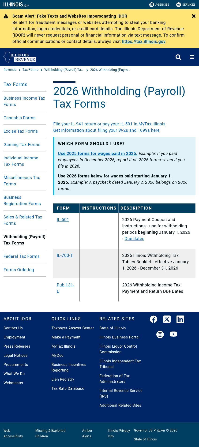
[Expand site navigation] (191, 57)
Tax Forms (15, 84)
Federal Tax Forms (22, 256)
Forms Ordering (19, 269)
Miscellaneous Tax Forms (22, 180)
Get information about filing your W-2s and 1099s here (106, 130)
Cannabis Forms (20, 117)
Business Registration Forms (22, 200)
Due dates (134, 238)
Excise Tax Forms (21, 131)
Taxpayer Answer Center (73, 328)
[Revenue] (10, 70)
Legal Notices (15, 355)
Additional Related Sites (120, 405)
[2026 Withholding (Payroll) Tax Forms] (110, 70)
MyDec (58, 355)
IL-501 (63, 219)
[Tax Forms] (31, 70)
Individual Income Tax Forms (21, 161)
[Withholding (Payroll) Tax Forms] (64, 70)
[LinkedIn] (180, 320)
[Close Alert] (193, 16)
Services (185, 4)
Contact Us (13, 328)
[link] (153, 320)
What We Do (14, 374)
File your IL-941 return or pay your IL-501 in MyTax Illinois (109, 123)
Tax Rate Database (68, 388)
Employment (14, 337)
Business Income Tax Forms (24, 101)
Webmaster (13, 383)
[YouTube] (173, 335)
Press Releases (17, 346)
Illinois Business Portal (120, 337)
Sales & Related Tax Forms (23, 220)
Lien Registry (63, 379)
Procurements (16, 364)
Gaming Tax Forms (22, 144)
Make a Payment (66, 337)
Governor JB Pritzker (149, 430)
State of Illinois (113, 328)
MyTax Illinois (63, 346)
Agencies (159, 4)
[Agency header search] (178, 57)
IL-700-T (65, 255)
